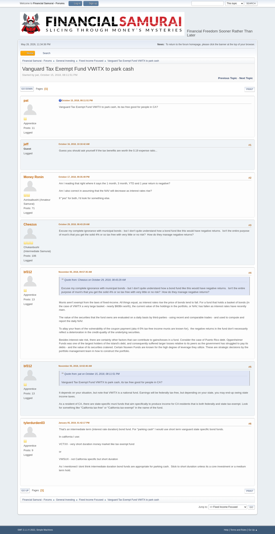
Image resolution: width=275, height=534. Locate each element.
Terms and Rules (238, 530)
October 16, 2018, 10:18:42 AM (74, 144)
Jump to (202, 507)
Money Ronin (34, 177)
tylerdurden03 (34, 423)
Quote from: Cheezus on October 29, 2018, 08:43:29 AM (95, 280)
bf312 (28, 272)
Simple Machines (44, 530)
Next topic (246, 78)
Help (226, 530)
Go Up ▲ (252, 530)
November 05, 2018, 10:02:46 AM (75, 366)
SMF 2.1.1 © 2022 (26, 530)
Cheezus (30, 224)
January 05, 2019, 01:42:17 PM (74, 423)
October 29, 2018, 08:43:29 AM (74, 224)
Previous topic (227, 78)
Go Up (25, 490)
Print (249, 89)
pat (26, 100)
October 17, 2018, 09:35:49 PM (74, 177)
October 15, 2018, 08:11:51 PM (77, 100)
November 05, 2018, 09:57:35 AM (75, 272)
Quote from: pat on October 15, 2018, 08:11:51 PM (92, 374)
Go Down (27, 89)
